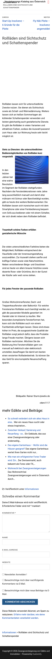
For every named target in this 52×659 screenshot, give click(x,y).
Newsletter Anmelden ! (14, 574)
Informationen (32, 489)
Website (6, 562)
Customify (37, 654)
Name (5, 537)
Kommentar (9, 513)
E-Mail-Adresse (10, 550)
